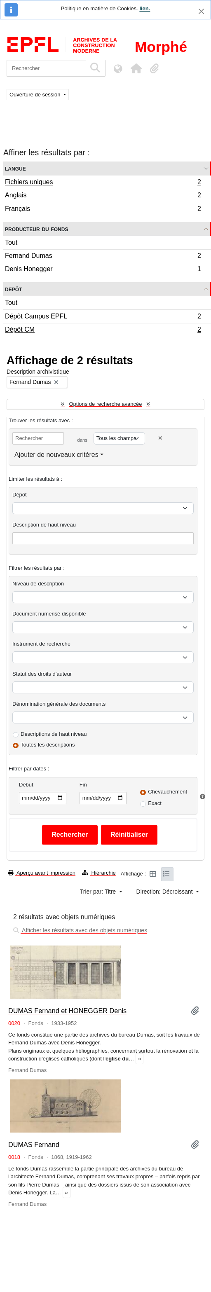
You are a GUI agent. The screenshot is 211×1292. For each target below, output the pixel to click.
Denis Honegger (103, 270)
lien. (144, 8)
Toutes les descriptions (48, 745)
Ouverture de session (35, 94)
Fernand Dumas (103, 256)
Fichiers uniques (103, 183)
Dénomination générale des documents (59, 704)
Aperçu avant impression (41, 873)
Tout (11, 242)
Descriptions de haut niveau (54, 734)
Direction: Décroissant (165, 891)
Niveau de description (38, 583)
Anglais (103, 196)
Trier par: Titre (98, 891)
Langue (15, 168)
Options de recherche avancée (105, 404)
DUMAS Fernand (33, 1144)
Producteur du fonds (36, 229)
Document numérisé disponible (49, 614)
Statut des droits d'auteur (42, 674)
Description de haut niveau (44, 525)
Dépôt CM (103, 330)
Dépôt (19, 495)
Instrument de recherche (41, 644)
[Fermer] (201, 11)
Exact (155, 803)
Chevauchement (167, 792)
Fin (83, 785)
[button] (136, 68)
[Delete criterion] (160, 438)
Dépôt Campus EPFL (103, 317)
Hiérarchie (99, 873)
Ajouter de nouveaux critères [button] (56, 454)
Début (26, 785)
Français (103, 209)
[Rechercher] (46, 68)
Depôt (13, 289)
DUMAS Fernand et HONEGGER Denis (67, 1010)
